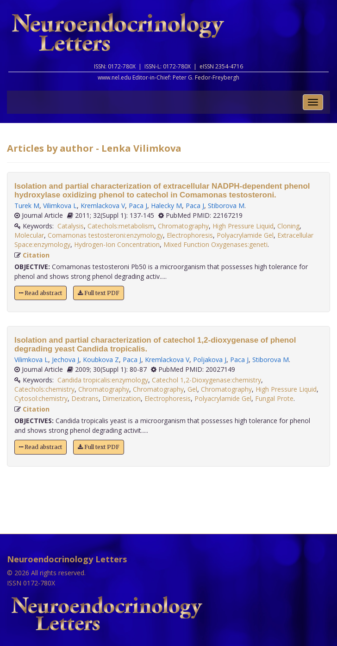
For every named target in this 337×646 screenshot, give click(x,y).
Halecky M (166, 205)
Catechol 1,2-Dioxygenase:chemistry (206, 379)
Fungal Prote (274, 398)
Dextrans (85, 398)
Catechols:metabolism (120, 225)
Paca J (138, 205)
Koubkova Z (101, 359)
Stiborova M (226, 205)
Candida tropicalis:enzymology (102, 379)
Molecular (29, 235)
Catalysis (70, 225)
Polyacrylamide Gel (245, 235)
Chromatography (183, 225)
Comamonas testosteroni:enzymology (105, 235)
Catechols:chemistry (44, 389)
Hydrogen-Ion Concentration (117, 244)
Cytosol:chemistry (41, 398)
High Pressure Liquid (243, 225)
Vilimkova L (60, 205)
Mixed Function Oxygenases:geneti (215, 244)
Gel (192, 389)
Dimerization (121, 398)
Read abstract (40, 292)
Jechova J (65, 359)
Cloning (288, 225)
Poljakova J (209, 359)
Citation (36, 255)
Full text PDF (98, 292)
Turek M (26, 205)
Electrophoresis (190, 235)
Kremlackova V (103, 205)
